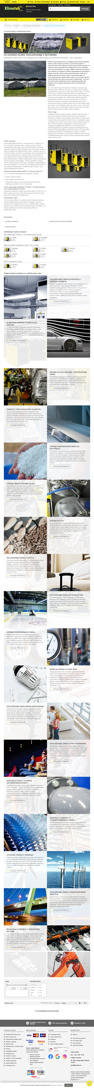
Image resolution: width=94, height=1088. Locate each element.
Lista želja (60, 5)
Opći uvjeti (54, 2)
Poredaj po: (57, 1003)
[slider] (7, 985)
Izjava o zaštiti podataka (42, 2)
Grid (85, 1003)
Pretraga (85, 9)
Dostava (63, 2)
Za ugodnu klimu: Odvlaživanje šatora (54, 25)
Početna (7, 2)
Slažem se (69, 1085)
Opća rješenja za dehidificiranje (31, 25)
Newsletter (67, 5)
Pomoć (31, 2)
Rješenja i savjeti (73, 2)
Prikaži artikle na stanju (47, 1003)
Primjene (16, 25)
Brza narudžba (52, 5)
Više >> (78, 1079)
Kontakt (14, 2)
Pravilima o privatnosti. (57, 1085)
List (80, 1003)
